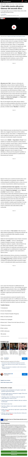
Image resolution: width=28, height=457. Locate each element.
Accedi (26, 1)
